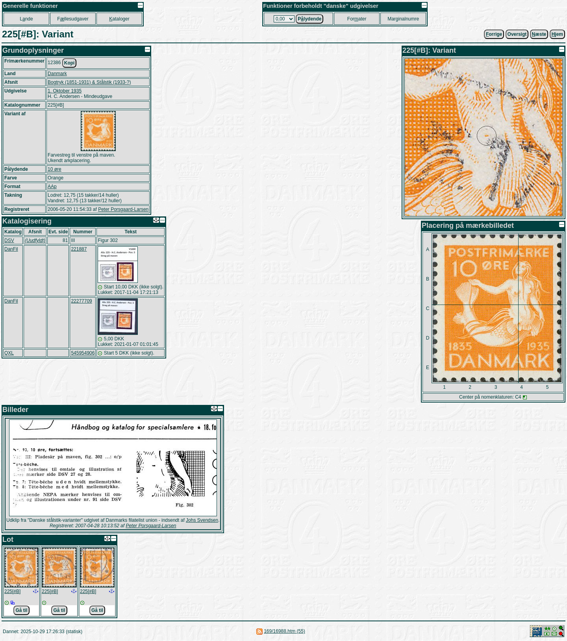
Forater (357, 19)
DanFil (11, 249)
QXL (9, 353)
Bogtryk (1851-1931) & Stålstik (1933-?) (89, 82)
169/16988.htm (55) (284, 631)
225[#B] (12, 591)
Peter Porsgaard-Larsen (123, 209)
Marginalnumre (403, 19)
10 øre (54, 169)
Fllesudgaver (72, 19)
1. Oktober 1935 (65, 91)
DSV (9, 240)
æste (539, 34)
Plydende (309, 19)
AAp (52, 186)
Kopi (69, 63)
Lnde (26, 19)
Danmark (57, 73)
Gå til (21, 610)
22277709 (81, 301)
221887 (79, 249)
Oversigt (517, 34)
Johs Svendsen (202, 520)
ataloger (119, 19)
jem (557, 34)
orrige (494, 34)
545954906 (82, 353)
